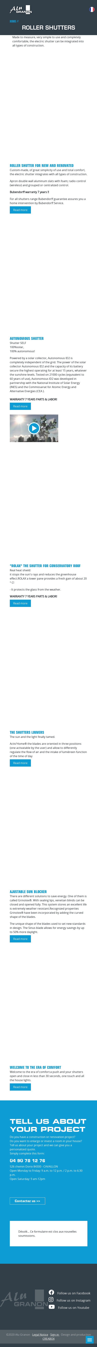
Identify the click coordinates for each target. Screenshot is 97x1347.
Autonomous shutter (27, 338)
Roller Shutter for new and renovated (41, 165)
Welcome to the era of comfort (35, 1067)
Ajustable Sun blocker (28, 891)
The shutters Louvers (27, 732)
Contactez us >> (27, 1201)
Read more (22, 211)
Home (13, 21)
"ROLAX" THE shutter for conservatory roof (45, 566)
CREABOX (49, 1339)
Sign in (55, 1335)
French (91, 9)
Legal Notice (40, 1335)
